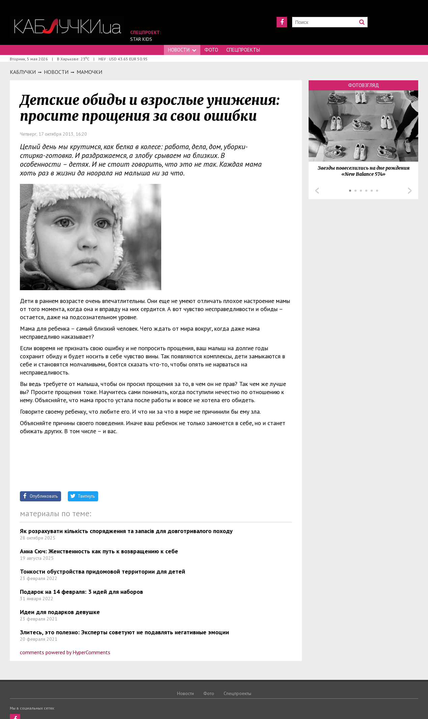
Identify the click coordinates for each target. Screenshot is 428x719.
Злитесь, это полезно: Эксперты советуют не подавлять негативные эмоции (124, 632)
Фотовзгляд (363, 85)
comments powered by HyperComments (65, 652)
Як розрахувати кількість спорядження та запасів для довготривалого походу (126, 531)
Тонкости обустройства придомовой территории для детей (102, 571)
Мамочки (89, 71)
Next (409, 190)
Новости (182, 50)
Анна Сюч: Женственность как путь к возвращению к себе (99, 551)
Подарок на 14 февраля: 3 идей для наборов (81, 592)
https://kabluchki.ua (67, 26)
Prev (317, 190)
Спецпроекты (243, 50)
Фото (211, 50)
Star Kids (141, 39)
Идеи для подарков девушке (60, 612)
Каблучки (23, 71)
